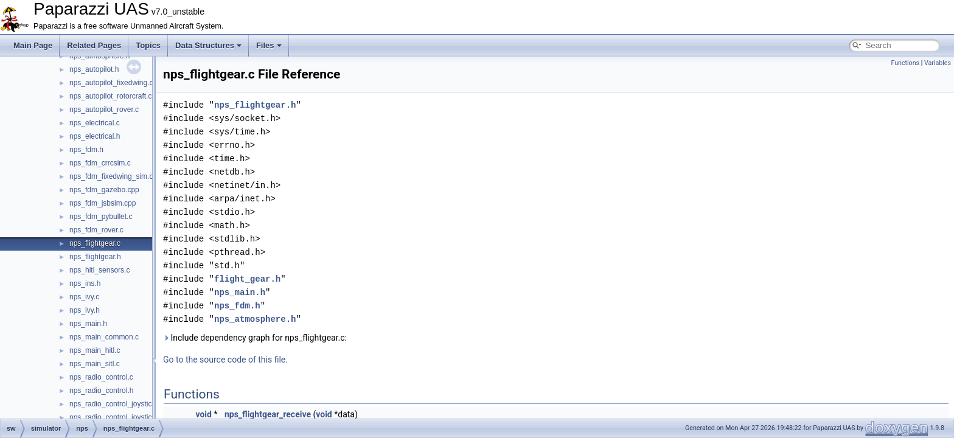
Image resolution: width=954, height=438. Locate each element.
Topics (148, 45)
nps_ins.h (84, 283)
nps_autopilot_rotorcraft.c (110, 96)
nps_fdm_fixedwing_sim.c (111, 176)
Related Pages (94, 45)
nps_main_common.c (104, 337)
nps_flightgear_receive (268, 414)
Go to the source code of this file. (225, 359)
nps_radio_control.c (101, 377)
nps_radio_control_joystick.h (115, 417)
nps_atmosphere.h (255, 319)
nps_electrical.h (94, 136)
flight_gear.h (247, 279)
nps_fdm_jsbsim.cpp (102, 203)
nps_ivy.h (84, 310)
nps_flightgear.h (95, 256)
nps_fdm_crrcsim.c (100, 163)
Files (269, 45)
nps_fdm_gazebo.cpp (104, 190)
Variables (937, 63)
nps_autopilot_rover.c (104, 109)
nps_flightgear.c (94, 243)
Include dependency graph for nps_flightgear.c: (255, 337)
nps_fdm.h (86, 149)
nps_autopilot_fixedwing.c (111, 82)
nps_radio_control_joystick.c (115, 404)
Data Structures (208, 45)
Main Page (32, 45)
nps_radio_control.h (101, 390)
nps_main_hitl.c (94, 350)
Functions (905, 63)
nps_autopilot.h (94, 69)
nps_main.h (88, 323)
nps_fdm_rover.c (96, 230)
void (203, 414)
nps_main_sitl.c (94, 364)
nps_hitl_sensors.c (99, 270)
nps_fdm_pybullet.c (100, 216)
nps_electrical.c (94, 123)
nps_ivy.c (84, 297)
